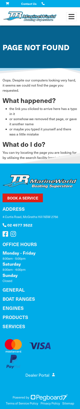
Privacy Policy (50, 403)
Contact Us (28, 3)
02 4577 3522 (17, 225)
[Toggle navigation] (71, 16)
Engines (13, 308)
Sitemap (68, 403)
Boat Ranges (19, 298)
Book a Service (22, 198)
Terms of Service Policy (22, 403)
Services (14, 326)
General (14, 289)
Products (15, 317)
